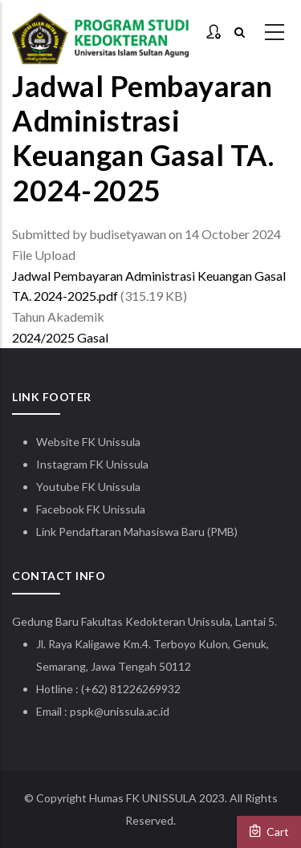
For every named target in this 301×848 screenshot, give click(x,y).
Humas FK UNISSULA (143, 798)
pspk (82, 711)
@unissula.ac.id (131, 711)
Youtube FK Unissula (89, 486)
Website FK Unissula (88, 441)
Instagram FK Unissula (92, 464)
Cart (269, 831)
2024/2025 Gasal (60, 337)
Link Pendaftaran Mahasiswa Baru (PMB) (137, 531)
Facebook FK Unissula (90, 509)
